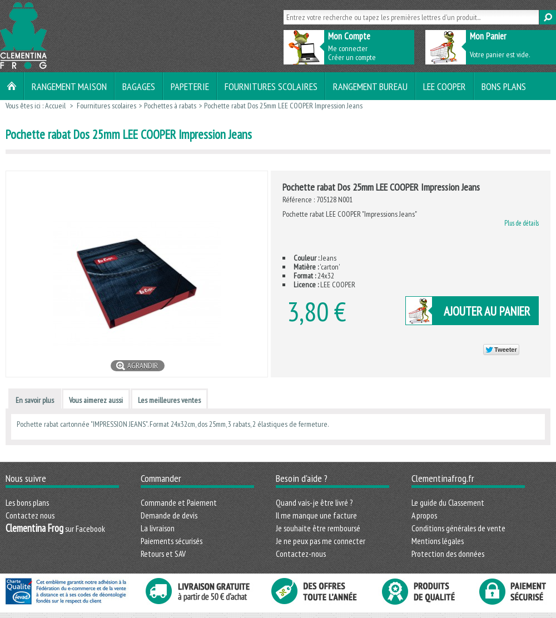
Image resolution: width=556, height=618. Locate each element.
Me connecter (348, 48)
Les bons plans (27, 502)
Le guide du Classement (447, 502)
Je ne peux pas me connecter (320, 540)
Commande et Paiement (179, 502)
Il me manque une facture (316, 515)
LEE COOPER (444, 86)
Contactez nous (30, 515)
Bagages (138, 86)
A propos (424, 515)
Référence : (299, 200)
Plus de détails (521, 222)
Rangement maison (69, 86)
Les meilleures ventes (169, 400)
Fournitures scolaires (271, 86)
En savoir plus (35, 400)
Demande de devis (169, 515)
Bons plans (503, 86)
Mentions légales (437, 540)
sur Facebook (55, 528)
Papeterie (190, 86)
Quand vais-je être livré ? (314, 502)
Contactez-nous (301, 553)
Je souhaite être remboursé (318, 528)
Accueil (55, 106)
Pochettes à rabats (170, 106)
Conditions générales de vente (458, 528)
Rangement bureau (370, 86)
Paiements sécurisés (171, 540)
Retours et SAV (163, 553)
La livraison (158, 528)
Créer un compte (352, 57)
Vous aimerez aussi (96, 400)
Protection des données (447, 553)
